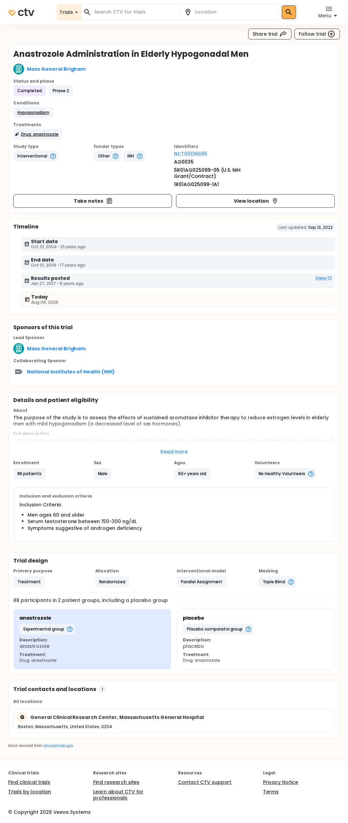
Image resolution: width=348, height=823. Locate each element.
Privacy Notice (280, 782)
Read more (174, 452)
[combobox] (134, 12)
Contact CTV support (204, 782)
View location (256, 201)
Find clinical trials (29, 782)
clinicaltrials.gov (58, 745)
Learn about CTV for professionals (118, 795)
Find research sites (116, 782)
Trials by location (29, 792)
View (323, 278)
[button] (33, 112)
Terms (271, 792)
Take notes (93, 201)
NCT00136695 (190, 154)
